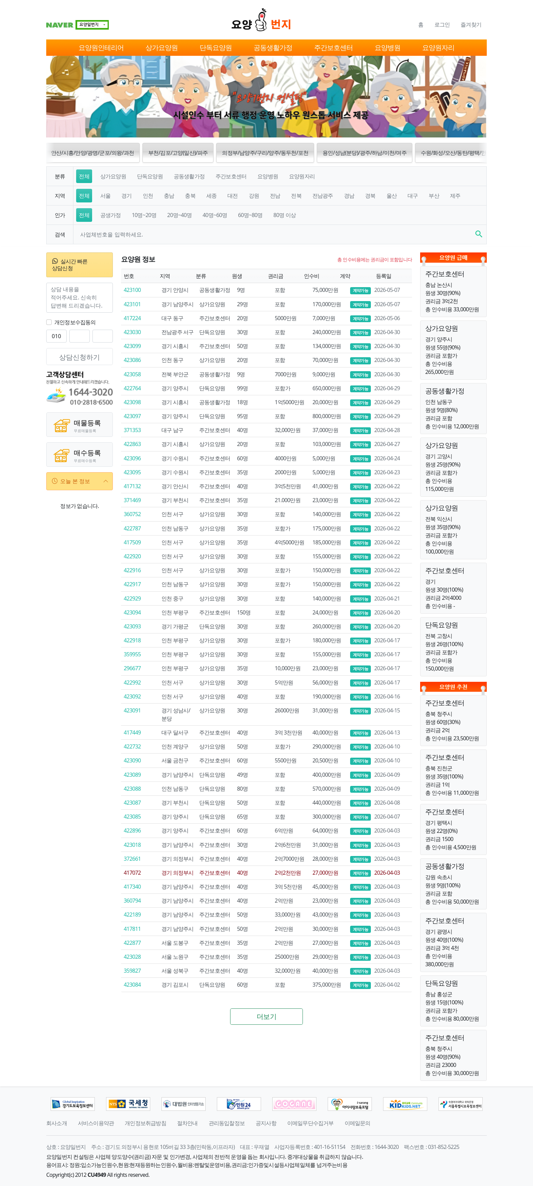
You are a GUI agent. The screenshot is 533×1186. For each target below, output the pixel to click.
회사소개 (56, 1123)
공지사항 (266, 1123)
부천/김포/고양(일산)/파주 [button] (178, 153)
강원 (254, 195)
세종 (211, 195)
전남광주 (322, 195)
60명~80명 (250, 215)
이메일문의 (358, 1123)
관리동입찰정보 (227, 1123)
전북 (296, 195)
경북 (370, 195)
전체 (84, 176)
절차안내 (187, 1123)
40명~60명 (215, 215)
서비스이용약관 (96, 1123)
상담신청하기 (79, 357)
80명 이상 (284, 215)
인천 (148, 195)
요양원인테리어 (101, 47)
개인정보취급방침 (145, 1123)
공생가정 (110, 215)
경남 (349, 195)
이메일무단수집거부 (310, 1123)
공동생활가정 (273, 47)
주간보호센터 (333, 47)
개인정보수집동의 (75, 322)
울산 (391, 195)
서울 (105, 195)
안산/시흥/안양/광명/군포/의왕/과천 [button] (92, 153)
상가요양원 (161, 47)
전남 (275, 195)
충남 (169, 195)
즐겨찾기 (471, 24)
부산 (434, 195)
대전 (232, 195)
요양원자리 (438, 47)
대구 (413, 195)
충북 (190, 195)
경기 (126, 195)
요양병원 (387, 47)
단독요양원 (216, 47)
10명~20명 (144, 215)
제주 (455, 195)
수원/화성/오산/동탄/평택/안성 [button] (456, 153)
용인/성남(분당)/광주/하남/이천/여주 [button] (365, 153)
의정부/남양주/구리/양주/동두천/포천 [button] (265, 153)
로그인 (442, 24)
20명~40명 (179, 215)
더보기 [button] (266, 1016)
